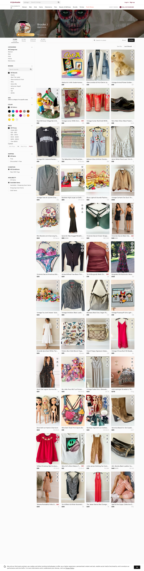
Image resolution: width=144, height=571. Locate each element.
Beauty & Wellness (65, 7)
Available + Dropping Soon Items (19, 185)
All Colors (12, 107)
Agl (10, 91)
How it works (113, 7)
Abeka (11, 75)
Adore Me (12, 84)
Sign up (132, 2)
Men (30, 7)
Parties (82, 7)
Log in (127, 2)
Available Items (14, 182)
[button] (27, 2)
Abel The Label (14, 77)
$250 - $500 (13, 139)
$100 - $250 (13, 137)
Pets (55, 7)
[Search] (43, 2)
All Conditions (14, 169)
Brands (75, 7)
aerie (11, 88)
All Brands (12, 73)
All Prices (12, 128)
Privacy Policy (70, 568)
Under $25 (12, 130)
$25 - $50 (12, 132)
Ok (137, 567)
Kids (35, 7)
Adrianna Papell (14, 86)
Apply (31, 146)
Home (41, 7)
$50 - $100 (13, 135)
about (124, 40)
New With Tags (14, 172)
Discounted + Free (15, 161)
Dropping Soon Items (16, 188)
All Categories (12, 49)
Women (24, 7)
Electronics (48, 7)
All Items (12, 156)
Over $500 (13, 141)
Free (10, 159)
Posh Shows (90, 7)
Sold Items (12, 190)
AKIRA (11, 93)
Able (11, 82)
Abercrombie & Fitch (16, 79)
